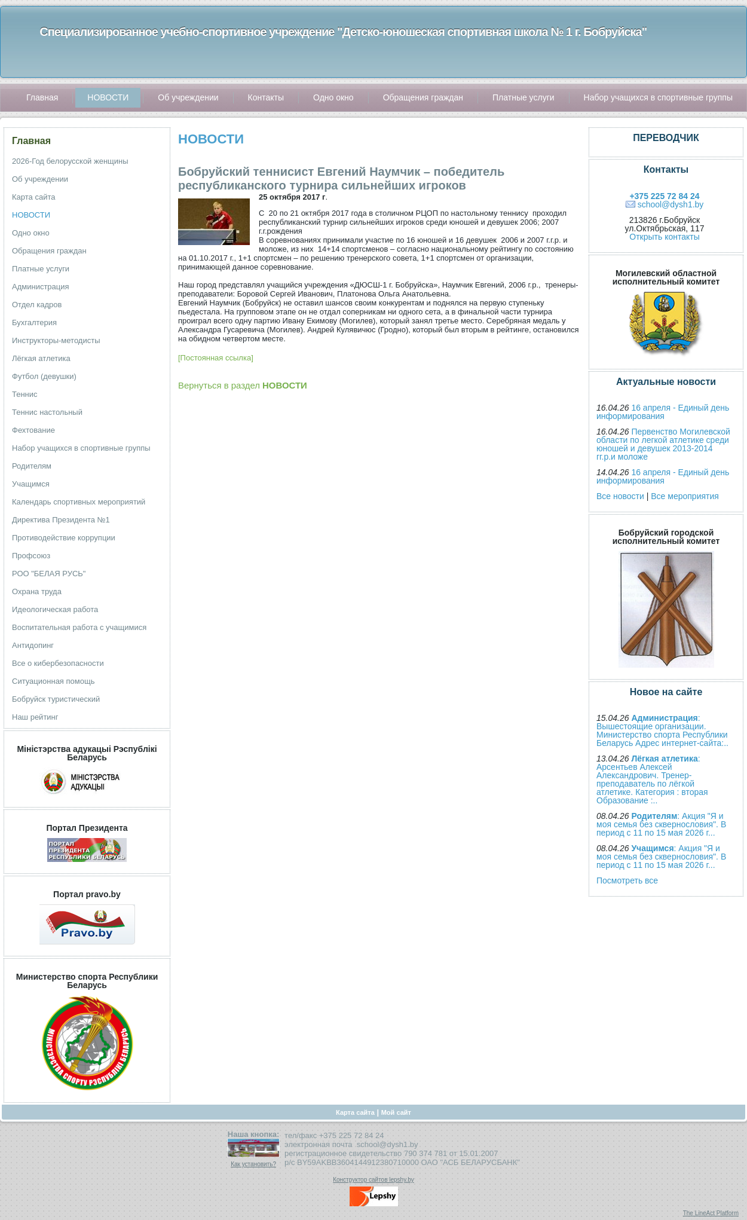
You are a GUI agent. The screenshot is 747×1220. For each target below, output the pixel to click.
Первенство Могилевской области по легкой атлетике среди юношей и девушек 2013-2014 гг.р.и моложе (663, 444)
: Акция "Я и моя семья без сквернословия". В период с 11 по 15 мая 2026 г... (661, 824)
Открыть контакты (664, 236)
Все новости (620, 496)
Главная (31, 141)
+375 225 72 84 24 (664, 196)
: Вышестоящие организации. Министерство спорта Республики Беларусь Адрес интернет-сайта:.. (662, 730)
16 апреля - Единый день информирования (662, 412)
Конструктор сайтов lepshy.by (373, 1179)
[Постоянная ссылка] (215, 357)
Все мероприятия (685, 496)
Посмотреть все (627, 880)
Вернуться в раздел (242, 385)
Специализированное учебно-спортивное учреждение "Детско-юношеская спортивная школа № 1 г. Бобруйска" (343, 31)
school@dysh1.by (671, 204)
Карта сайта (355, 1112)
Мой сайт (396, 1112)
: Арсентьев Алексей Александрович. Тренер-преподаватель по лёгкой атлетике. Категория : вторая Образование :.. (652, 779)
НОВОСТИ (211, 139)
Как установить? (253, 1164)
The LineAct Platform (711, 1213)
